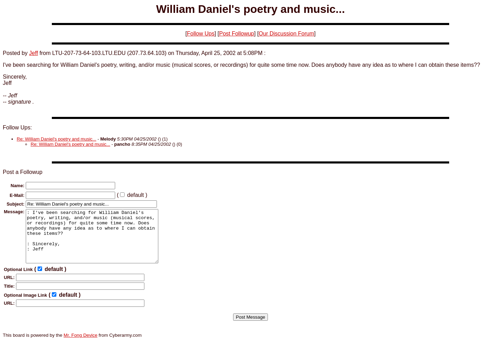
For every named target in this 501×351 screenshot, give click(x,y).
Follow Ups (200, 34)
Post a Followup (22, 172)
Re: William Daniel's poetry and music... (56, 139)
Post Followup (236, 34)
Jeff (33, 53)
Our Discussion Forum (286, 34)
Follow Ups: (17, 127)
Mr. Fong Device (80, 345)
